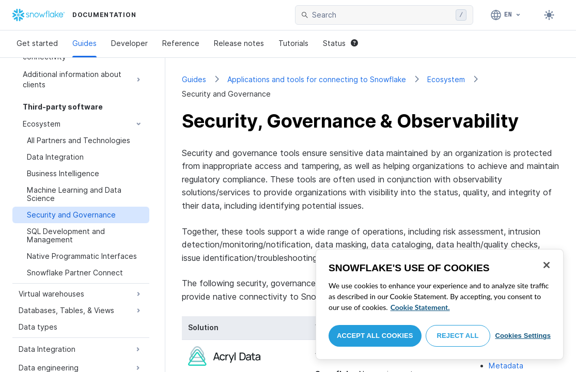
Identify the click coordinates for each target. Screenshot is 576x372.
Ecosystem (446, 79)
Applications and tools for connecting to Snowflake (316, 79)
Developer (129, 43)
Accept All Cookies (375, 335)
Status (340, 43)
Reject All (458, 335)
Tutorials (293, 43)
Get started (37, 43)
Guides (84, 43)
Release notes (239, 43)
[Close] (546, 265)
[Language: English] (506, 15)
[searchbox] (382, 15)
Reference (180, 43)
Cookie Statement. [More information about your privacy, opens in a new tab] (420, 307)
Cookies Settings (523, 335)
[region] (440, 304)
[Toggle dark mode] (549, 15)
